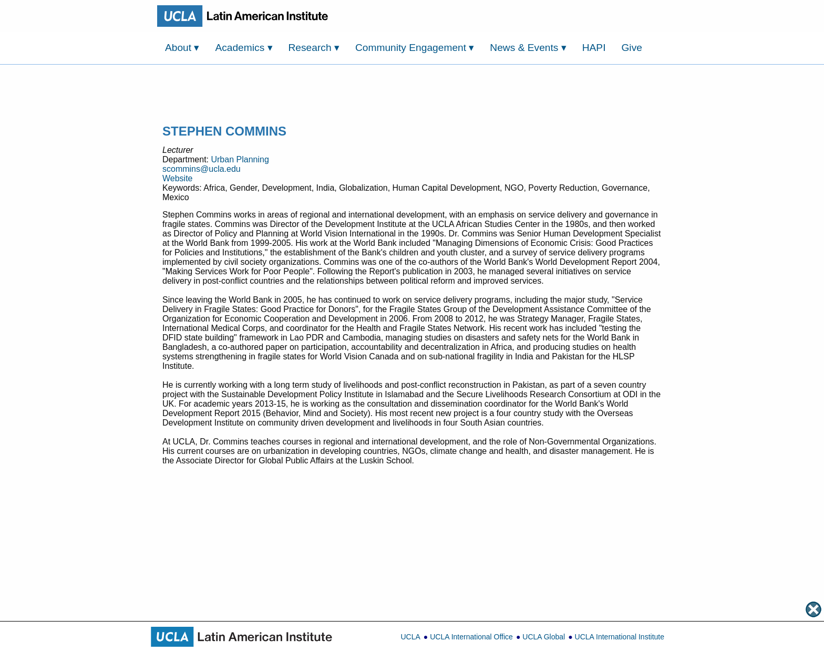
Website (177, 178)
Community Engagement (415, 47)
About (182, 47)
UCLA (410, 637)
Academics (243, 47)
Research (314, 47)
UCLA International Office (471, 637)
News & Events (528, 47)
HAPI (594, 47)
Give (631, 47)
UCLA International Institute (619, 637)
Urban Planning (240, 159)
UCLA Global (543, 637)
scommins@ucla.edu (201, 168)
